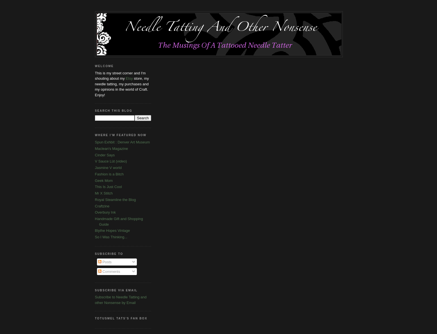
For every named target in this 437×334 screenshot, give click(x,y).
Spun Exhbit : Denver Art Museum (122, 142)
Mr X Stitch (104, 193)
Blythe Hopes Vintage (112, 230)
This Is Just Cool (108, 187)
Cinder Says (105, 155)
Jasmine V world (108, 168)
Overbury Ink (105, 212)
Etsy (129, 78)
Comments (109, 271)
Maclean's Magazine (111, 149)
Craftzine (102, 206)
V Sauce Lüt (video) (111, 161)
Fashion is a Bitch (109, 174)
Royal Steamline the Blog (115, 200)
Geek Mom (104, 181)
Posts (105, 262)
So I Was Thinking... (111, 237)
